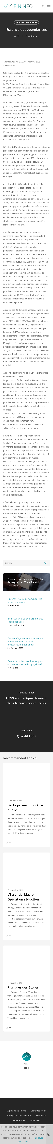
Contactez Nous (38, 1110)
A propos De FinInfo (16, 1110)
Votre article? (19, 1120)
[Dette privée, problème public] (26, 805)
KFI (17, 36)
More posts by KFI (26, 1077)
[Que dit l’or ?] (26, 734)
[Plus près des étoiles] (26, 989)
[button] (48, 6)
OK (26, 1141)
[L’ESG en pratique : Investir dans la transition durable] (26, 698)
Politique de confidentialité (19, 1115)
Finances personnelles (26, 22)
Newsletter (35, 1120)
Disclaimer (41, 1115)
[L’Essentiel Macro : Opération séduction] (26, 896)
